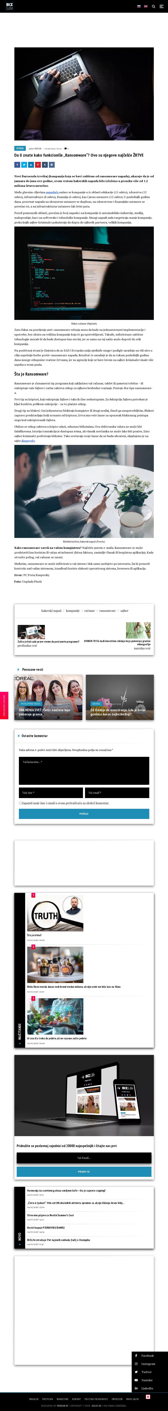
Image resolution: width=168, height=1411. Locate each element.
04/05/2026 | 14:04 (35, 1231)
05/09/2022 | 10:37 (53, 148)
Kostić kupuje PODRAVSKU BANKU (46, 1227)
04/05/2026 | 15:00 (35, 1207)
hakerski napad (51, 611)
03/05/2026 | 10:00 (36, 939)
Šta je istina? (34, 935)
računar (89, 611)
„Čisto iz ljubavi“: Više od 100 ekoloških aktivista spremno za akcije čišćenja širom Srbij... (75, 1203)
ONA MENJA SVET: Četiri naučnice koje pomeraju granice (44, 712)
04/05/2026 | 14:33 (35, 1219)
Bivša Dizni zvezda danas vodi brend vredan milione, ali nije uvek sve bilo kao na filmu (74, 986)
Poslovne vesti (30, 703)
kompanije (73, 611)
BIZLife (38, 148)
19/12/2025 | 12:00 (53, 703)
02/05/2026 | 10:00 (36, 1043)
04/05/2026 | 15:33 (35, 1194)
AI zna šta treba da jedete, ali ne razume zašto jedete (56, 1038)
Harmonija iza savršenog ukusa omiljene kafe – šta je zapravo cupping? (66, 1190)
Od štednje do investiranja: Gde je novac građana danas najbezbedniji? (118, 712)
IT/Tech (20, 148)
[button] (150, 1356)
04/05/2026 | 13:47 (35, 1244)
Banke (97, 703)
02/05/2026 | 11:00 (35, 991)
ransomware (108, 611)
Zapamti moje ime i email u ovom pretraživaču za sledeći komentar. (65, 803)
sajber (124, 611)
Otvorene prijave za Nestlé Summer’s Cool (50, 1215)
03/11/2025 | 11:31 (113, 703)
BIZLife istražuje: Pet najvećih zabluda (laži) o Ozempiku (58, 1240)
